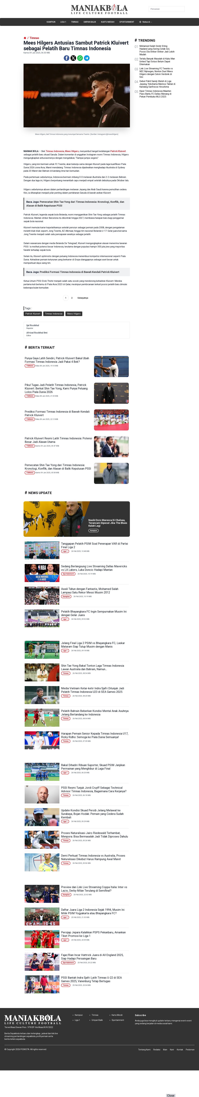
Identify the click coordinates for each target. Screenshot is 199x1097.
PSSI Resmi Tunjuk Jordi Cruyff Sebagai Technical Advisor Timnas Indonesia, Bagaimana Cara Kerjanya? (93, 789)
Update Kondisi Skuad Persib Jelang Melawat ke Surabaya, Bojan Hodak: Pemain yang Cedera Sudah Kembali (92, 814)
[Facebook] (66, 58)
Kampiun (51, 22)
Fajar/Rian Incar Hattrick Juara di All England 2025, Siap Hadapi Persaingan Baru (92, 956)
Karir (172, 1049)
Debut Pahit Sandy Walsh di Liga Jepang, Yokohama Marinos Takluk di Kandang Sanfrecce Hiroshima (157, 84)
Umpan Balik (90, 22)
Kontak (180, 1049)
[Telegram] (87, 58)
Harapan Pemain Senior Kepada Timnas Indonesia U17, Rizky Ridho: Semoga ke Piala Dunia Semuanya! (94, 735)
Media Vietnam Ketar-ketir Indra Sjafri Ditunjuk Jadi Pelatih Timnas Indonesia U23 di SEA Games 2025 (92, 690)
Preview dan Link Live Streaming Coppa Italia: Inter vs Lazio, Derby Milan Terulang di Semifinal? (94, 888)
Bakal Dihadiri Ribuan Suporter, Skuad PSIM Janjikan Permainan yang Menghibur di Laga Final (93, 766)
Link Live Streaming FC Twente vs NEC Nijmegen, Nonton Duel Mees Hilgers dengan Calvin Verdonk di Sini (156, 72)
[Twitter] (73, 58)
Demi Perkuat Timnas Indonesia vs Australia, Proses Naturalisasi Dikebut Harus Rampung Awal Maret (93, 857)
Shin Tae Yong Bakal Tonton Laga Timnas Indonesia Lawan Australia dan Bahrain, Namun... (92, 667)
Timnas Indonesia (55, 151)
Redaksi (156, 1049)
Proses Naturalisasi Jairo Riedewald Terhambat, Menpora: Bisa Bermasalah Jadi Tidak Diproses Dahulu (94, 834)
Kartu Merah (107, 22)
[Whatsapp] (80, 58)
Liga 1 (63, 22)
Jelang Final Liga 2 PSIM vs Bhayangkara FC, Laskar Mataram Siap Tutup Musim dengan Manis (93, 644)
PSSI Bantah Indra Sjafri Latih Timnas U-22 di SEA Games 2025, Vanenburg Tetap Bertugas (91, 979)
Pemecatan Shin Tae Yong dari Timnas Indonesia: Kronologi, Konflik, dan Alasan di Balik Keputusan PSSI (58, 466)
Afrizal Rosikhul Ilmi (36, 332)
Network (145, 22)
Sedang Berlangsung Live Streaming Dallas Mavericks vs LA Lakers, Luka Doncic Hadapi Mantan (94, 568)
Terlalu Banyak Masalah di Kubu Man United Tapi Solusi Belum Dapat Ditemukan (157, 61)
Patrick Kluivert (118, 151)
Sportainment (126, 22)
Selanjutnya (82, 298)
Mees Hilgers (72, 151)
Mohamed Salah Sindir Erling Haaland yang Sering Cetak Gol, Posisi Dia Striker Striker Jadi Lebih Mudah (156, 50)
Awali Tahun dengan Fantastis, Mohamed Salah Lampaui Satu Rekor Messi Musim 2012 (89, 590)
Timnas (74, 22)
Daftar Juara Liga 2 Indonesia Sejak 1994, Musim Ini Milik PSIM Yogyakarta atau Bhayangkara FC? (92, 911)
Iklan (165, 1049)
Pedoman (190, 1049)
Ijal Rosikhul (32, 325)
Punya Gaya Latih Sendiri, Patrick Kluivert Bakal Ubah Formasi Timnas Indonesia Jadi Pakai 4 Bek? (57, 360)
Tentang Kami (144, 1049)
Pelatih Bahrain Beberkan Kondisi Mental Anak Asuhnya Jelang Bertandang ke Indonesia (95, 712)
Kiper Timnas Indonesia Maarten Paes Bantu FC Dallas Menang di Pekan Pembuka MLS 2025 (155, 94)
